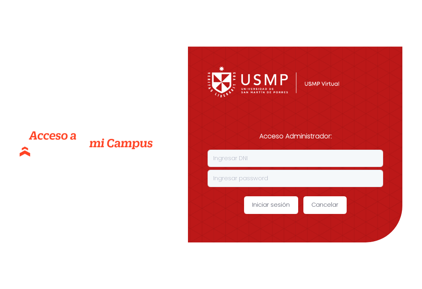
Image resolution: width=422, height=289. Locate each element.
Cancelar (324, 205)
